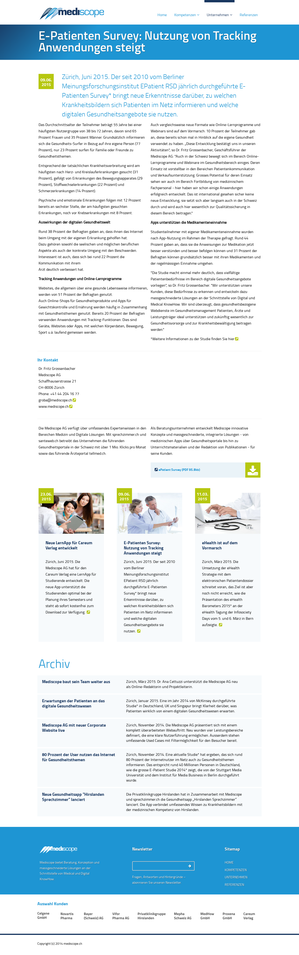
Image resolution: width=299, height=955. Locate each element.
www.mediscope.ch (54, 406)
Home (162, 14)
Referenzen (249, 14)
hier (231, 338)
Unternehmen (219, 14)
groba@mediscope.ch (55, 400)
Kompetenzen (186, 14)
